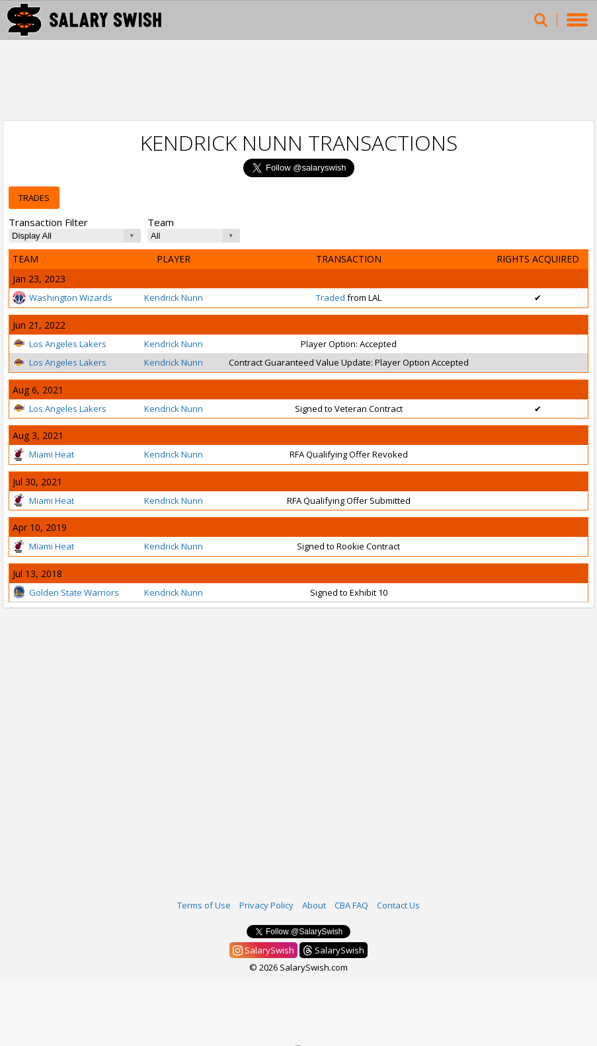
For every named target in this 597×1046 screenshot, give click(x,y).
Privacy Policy (266, 905)
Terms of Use (204, 905)
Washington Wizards (62, 297)
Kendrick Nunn (173, 297)
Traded (330, 297)
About (314, 905)
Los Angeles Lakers (59, 344)
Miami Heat (43, 454)
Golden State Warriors (66, 592)
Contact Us (398, 905)
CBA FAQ (351, 905)
